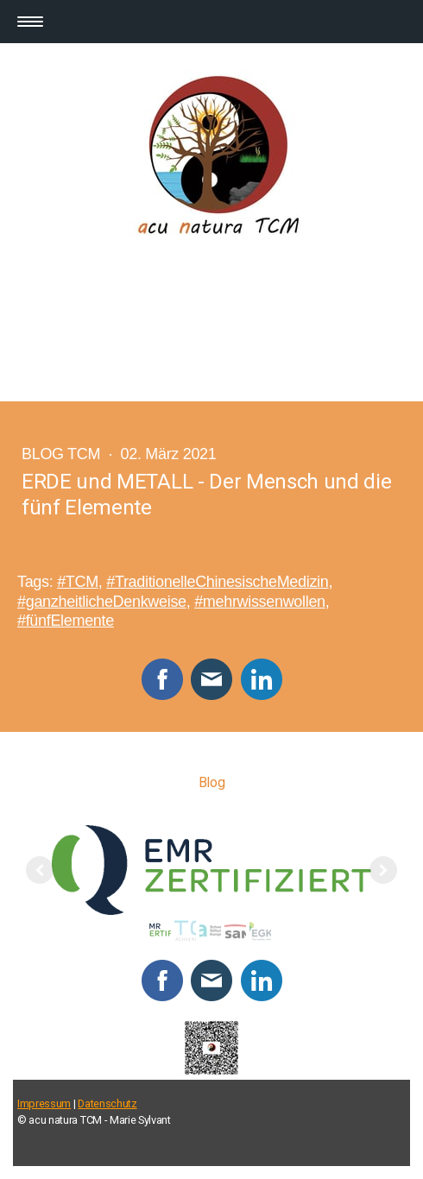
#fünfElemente (65, 620)
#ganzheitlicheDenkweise (101, 601)
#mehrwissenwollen (259, 601)
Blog (212, 782)
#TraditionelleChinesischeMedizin (217, 581)
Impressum (44, 1103)
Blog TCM (63, 454)
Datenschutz (107, 1103)
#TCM (77, 581)
